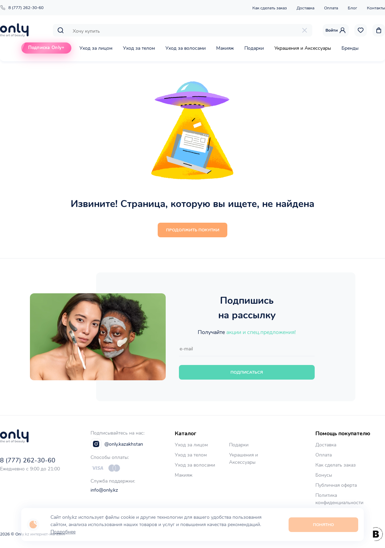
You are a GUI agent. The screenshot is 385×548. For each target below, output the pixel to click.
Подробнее (63, 532)
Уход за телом (139, 48)
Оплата (331, 8)
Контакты (376, 8)
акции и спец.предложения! (261, 332)
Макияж (225, 48)
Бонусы (323, 475)
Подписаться (246, 372)
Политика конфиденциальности (339, 499)
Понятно (323, 524)
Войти (335, 30)
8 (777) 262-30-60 (22, 7)
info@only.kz (104, 490)
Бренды (350, 48)
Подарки (254, 48)
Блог (352, 8)
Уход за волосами (185, 48)
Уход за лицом (95, 48)
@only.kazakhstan (117, 444)
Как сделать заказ (269, 8)
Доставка (305, 8)
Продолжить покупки (192, 230)
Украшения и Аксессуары (302, 48)
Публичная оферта (336, 485)
